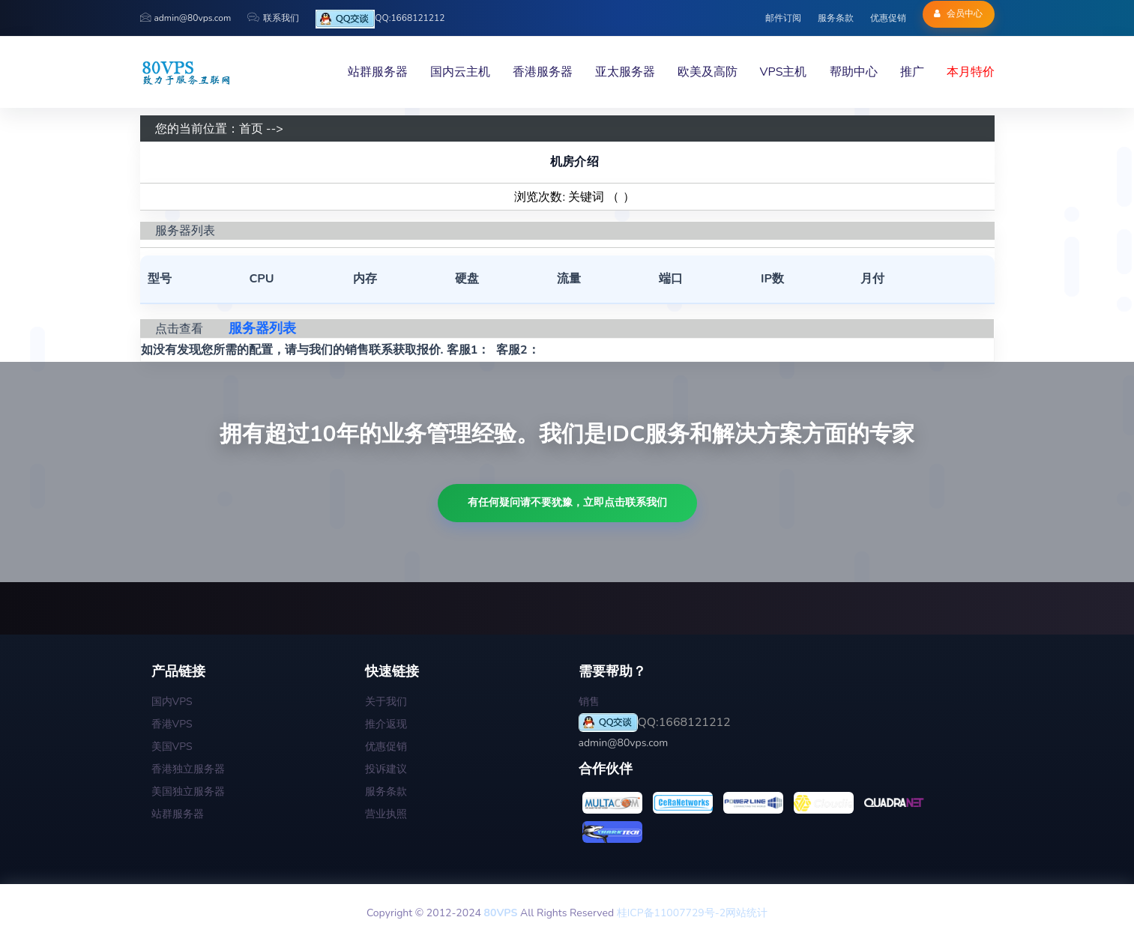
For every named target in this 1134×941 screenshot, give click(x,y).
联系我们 (273, 18)
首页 (251, 129)
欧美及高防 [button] (708, 72)
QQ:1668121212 (380, 19)
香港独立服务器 (188, 769)
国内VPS (172, 702)
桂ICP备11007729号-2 (671, 913)
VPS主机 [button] (783, 72)
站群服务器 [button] (378, 72)
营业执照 (386, 814)
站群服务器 (177, 814)
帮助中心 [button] (854, 72)
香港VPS (172, 724)
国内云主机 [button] (460, 72)
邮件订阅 (783, 18)
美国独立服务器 (188, 791)
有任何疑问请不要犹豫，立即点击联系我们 (567, 502)
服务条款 (836, 18)
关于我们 (386, 702)
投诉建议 (386, 769)
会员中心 (958, 13)
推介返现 (386, 724)
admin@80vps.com (186, 18)
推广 (912, 72)
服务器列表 (262, 328)
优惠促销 (888, 18)
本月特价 (971, 72)
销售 (589, 702)
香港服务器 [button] (543, 72)
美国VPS (172, 746)
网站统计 (746, 913)
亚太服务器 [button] (625, 72)
